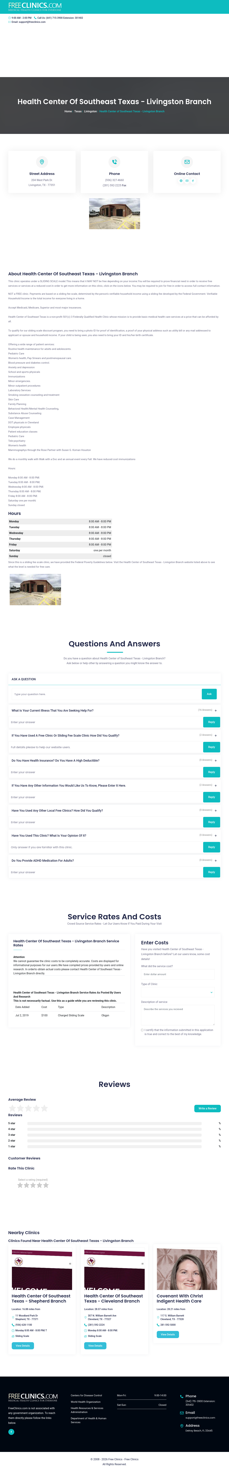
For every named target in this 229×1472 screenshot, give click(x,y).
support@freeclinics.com (32, 22)
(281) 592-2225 (112, 185)
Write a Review (207, 1108)
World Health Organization (86, 1401)
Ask (209, 694)
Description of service (154, 1002)
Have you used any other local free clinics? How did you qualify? (57, 810)
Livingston (90, 111)
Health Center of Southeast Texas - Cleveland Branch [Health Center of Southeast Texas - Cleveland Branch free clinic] (113, 1299)
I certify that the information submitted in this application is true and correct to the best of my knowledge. (179, 1032)
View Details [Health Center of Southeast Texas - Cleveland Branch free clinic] (95, 1345)
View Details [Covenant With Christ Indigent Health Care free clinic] (168, 1334)
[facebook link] (11, 1432)
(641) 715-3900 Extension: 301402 (64, 18)
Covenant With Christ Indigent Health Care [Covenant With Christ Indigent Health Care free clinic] (180, 1299)
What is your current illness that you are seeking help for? (53, 710)
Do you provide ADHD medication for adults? (43, 860)
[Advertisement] (115, 51)
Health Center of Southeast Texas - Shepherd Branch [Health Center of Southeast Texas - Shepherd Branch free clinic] (41, 1299)
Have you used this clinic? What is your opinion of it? (49, 835)
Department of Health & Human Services (88, 1420)
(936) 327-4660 (114, 180)
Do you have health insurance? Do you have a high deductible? (55, 760)
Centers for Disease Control (86, 1395)
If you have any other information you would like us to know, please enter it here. (69, 785)
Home (68, 111)
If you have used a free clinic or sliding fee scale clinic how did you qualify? (66, 735)
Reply (211, 722)
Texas (78, 111)
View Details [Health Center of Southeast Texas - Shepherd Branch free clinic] (23, 1345)
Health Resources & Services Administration (87, 1410)
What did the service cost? (157, 966)
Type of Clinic (149, 984)
